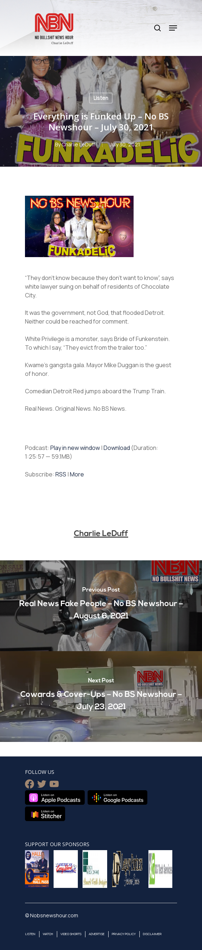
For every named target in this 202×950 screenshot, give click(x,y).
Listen (100, 97)
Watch (48, 933)
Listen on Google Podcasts (117, 797)
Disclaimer (152, 933)
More (77, 474)
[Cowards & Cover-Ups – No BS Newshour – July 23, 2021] (101, 696)
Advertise (97, 933)
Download (117, 448)
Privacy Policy (124, 933)
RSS (60, 474)
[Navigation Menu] (173, 28)
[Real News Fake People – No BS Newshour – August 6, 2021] (101, 605)
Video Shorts (70, 933)
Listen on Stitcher (45, 814)
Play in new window (75, 448)
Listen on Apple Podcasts (55, 797)
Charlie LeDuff (78, 144)
